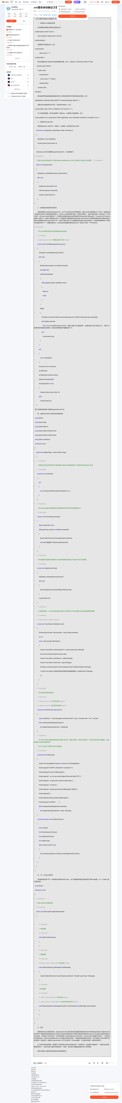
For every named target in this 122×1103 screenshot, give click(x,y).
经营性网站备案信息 (36, 1088)
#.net (41, 15)
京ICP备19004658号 (36, 1084)
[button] (7, 66)
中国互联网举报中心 (36, 1095)
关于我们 (33, 1067)
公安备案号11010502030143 (38, 1082)
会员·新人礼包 (94, 2)
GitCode (26, 2)
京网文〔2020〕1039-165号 (38, 1086)
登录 (85, 2)
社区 (20, 2)
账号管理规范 (34, 1099)
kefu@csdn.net (35, 1077)
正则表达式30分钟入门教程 (18, 96)
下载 (15, 2)
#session (54, 15)
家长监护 (33, 1092)
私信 (24, 21)
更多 (40, 2)
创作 (116, 2)
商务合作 (33, 1071)
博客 (11, 2)
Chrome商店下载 (35, 1097)
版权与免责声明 (35, 1101)
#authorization (47, 15)
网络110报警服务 (35, 1094)
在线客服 (33, 1079)
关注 (45, 1063)
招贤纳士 (33, 1069)
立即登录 (72, 16)
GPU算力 (33, 2)
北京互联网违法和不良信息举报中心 (40, 1090)
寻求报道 (33, 1073)
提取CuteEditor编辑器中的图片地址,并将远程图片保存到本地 (20, 93)
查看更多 (18, 58)
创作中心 (107, 2)
